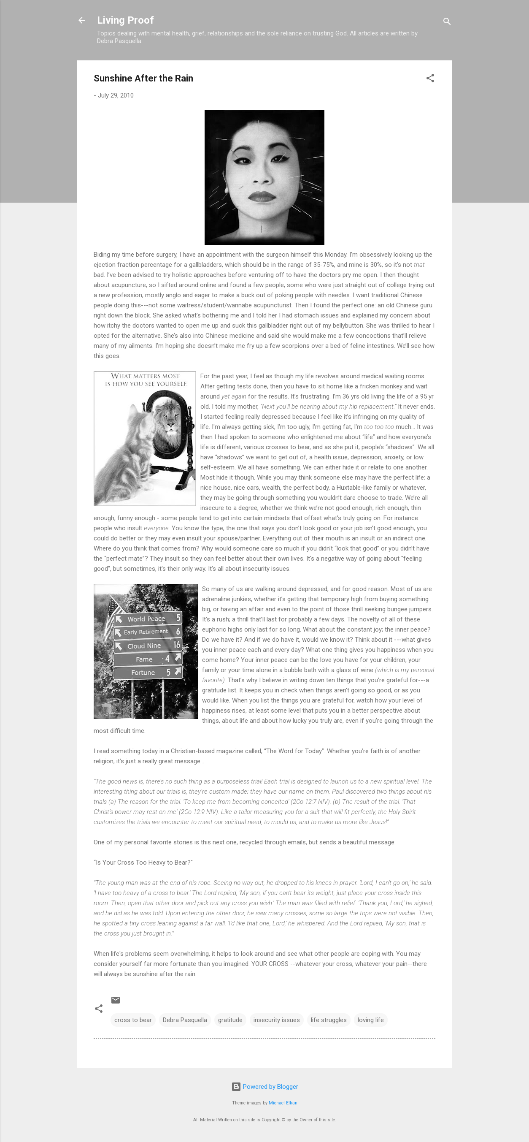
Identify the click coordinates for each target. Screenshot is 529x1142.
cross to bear (133, 1020)
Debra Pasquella (185, 1020)
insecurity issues (277, 1020)
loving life (371, 1020)
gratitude (230, 1020)
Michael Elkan (283, 1103)
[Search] (447, 23)
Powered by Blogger (264, 1086)
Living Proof (125, 20)
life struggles (329, 1020)
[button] (430, 79)
